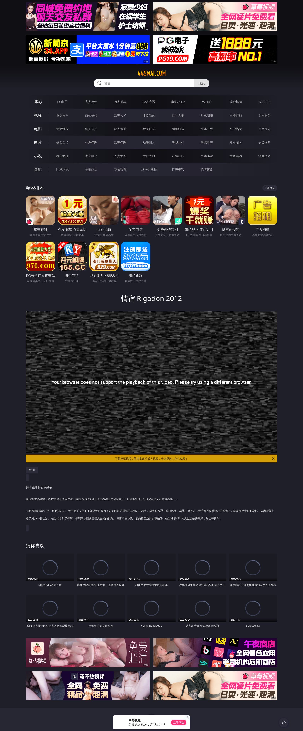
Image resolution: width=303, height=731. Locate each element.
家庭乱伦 (91, 156)
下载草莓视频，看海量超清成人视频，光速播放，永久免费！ (195, 458)
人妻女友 (120, 156)
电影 (38, 128)
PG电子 (62, 102)
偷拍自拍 (91, 129)
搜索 (202, 83)
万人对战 (120, 102)
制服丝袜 (178, 129)
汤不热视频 (149, 169)
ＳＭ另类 (264, 115)
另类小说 (207, 156)
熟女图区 (236, 142)
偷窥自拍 (62, 142)
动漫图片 (149, 142)
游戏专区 (149, 102)
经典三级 (207, 129)
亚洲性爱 (62, 129)
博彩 (38, 101)
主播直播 (236, 115)
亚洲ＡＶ (62, 115)
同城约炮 (62, 169)
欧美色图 (120, 142)
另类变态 (264, 129)
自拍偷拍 (91, 115)
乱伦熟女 (236, 129)
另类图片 (264, 142)
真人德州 (91, 102)
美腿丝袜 (178, 142)
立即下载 (178, 722)
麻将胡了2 (178, 102)
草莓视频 (120, 169)
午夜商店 (91, 169)
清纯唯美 (207, 142)
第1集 (32, 470)
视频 (38, 115)
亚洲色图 (91, 142)
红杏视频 (178, 169)
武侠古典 (149, 156)
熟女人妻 (178, 115)
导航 (38, 169)
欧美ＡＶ (120, 115)
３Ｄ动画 (149, 115)
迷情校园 (178, 156)
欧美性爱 (149, 129)
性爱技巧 (264, 156)
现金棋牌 (236, 102)
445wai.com (151, 73)
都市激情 (62, 156)
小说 (38, 155)
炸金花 (206, 102)
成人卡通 (120, 129)
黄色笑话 (236, 156)
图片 (38, 142)
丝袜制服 (207, 115)
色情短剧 (207, 169)
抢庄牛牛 (264, 102)
